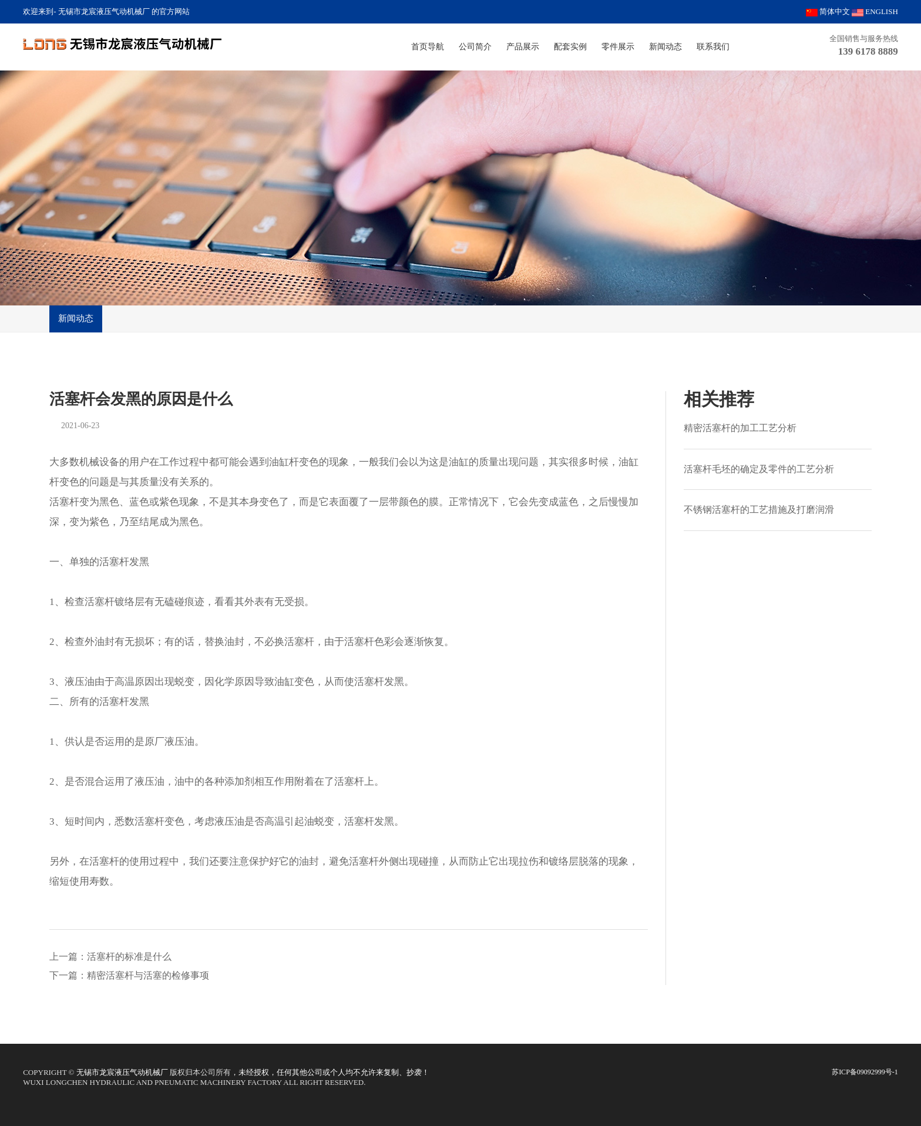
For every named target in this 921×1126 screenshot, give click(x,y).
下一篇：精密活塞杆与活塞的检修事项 (129, 975)
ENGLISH (875, 11)
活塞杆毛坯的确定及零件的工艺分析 (759, 469)
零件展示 (617, 46)
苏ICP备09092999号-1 (865, 1072)
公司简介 (475, 46)
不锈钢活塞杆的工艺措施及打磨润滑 (759, 510)
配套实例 (570, 46)
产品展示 (522, 46)
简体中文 (828, 11)
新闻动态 (665, 46)
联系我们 (713, 46)
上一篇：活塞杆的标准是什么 (110, 957)
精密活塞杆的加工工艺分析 (740, 428)
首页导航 (427, 46)
